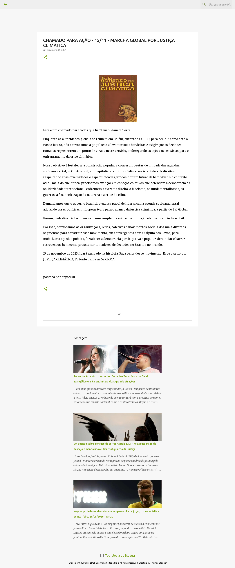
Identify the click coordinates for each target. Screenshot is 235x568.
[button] (45, 57)
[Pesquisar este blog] (213, 4)
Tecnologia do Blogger (117, 555)
